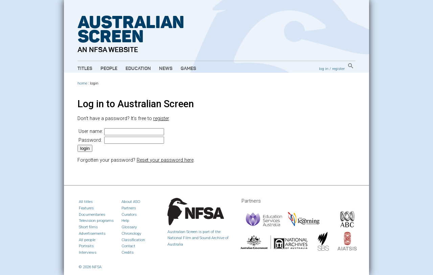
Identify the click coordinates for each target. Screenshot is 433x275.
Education (138, 68)
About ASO (130, 201)
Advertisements (92, 233)
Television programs (96, 220)
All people (87, 239)
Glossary (129, 227)
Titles (84, 68)
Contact (128, 246)
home (82, 83)
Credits (127, 252)
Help (125, 220)
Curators (129, 214)
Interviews (87, 252)
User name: (90, 131)
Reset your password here (165, 160)
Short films (88, 227)
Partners (128, 208)
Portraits (86, 246)
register (338, 68)
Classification (133, 239)
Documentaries (92, 214)
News (166, 68)
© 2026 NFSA (90, 267)
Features (86, 208)
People (108, 68)
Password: (90, 140)
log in (323, 68)
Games (188, 68)
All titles (86, 201)
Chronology (131, 233)
